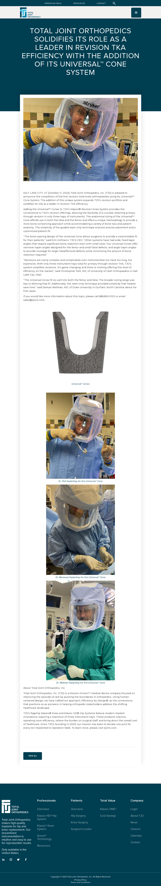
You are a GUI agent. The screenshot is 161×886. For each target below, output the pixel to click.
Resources (43, 845)
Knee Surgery (79, 822)
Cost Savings (108, 815)
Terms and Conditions (80, 882)
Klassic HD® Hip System (47, 817)
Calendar (136, 835)
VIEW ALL (32, 756)
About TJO (137, 815)
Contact (135, 842)
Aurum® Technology (44, 837)
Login (134, 809)
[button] (136, 13)
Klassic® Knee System (45, 827)
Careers (136, 829)
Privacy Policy (80, 880)
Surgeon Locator (81, 829)
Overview (43, 809)
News (134, 822)
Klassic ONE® (108, 809)
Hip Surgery (78, 815)
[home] (30, 14)
